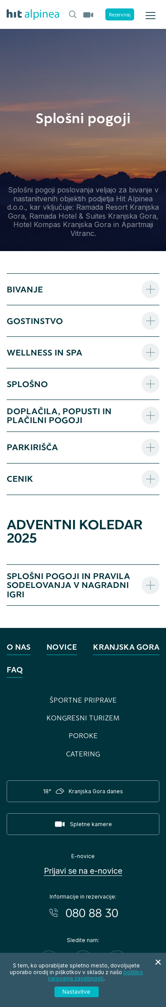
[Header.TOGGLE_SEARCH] (72, 13)
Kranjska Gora (126, 647)
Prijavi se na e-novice (83, 870)
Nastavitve (76, 991)
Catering (83, 753)
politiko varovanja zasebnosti (95, 975)
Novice (61, 647)
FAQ (15, 669)
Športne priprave (83, 699)
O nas (19, 647)
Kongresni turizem (83, 717)
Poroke (83, 735)
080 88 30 (92, 913)
